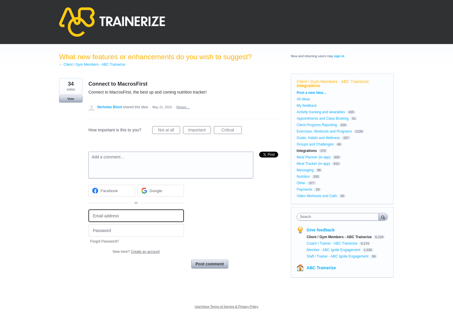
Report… (183, 107)
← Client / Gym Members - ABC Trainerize (92, 64)
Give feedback (321, 230)
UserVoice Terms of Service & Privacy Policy (227, 306)
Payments (304, 189)
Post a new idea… (312, 93)
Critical (232, 131)
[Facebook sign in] (111, 191)
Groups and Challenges (315, 144)
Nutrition (303, 177)
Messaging (305, 170)
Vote (70, 99)
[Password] (136, 230)
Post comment (210, 264)
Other (301, 183)
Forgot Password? (104, 241)
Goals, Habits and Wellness (318, 138)
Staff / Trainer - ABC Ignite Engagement (338, 256)
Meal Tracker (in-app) (313, 164)
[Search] (383, 216)
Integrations (308, 85)
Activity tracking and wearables (321, 112)
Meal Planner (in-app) (313, 157)
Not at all (169, 131)
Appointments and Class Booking (323, 118)
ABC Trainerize (321, 267)
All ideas (303, 99)
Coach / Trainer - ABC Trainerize (332, 243)
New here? (136, 252)
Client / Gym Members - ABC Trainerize (333, 81)
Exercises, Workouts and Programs (325, 131)
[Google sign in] (160, 191)
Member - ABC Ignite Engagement (334, 250)
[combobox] (339, 217)
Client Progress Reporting (317, 125)
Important (199, 131)
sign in (339, 56)
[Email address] (136, 215)
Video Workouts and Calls (317, 196)
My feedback (307, 106)
